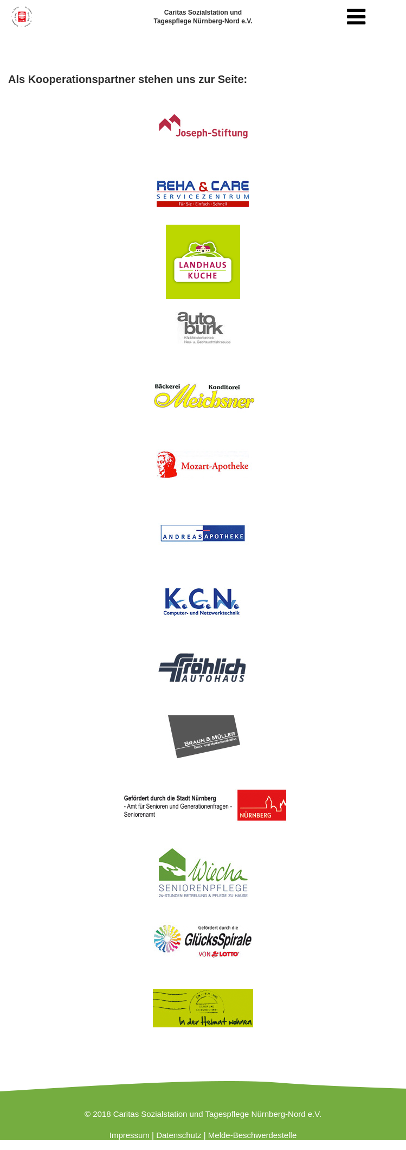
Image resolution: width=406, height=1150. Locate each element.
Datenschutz (178, 1135)
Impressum (129, 1135)
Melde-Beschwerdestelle (252, 1135)
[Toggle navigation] (356, 16)
